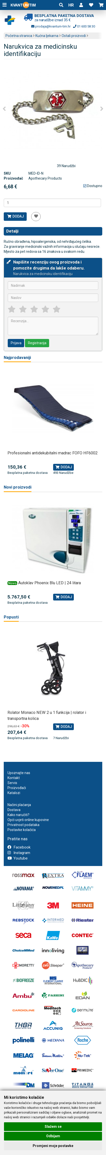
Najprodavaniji (17, 357)
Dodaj (15, 216)
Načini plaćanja (19, 805)
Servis (12, 783)
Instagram (18, 853)
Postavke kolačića (21, 830)
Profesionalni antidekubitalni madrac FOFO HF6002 (52, 453)
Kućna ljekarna (46, 36)
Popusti (11, 617)
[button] (81, 5)
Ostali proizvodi (74, 36)
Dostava (13, 810)
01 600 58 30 (84, 26)
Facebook (18, 847)
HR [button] (71, 4)
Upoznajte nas (18, 773)
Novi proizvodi (17, 487)
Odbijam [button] (53, 1136)
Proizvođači (16, 788)
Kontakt (13, 778)
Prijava (16, 343)
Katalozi (13, 793)
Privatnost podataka (23, 825)
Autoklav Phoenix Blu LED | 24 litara (49, 582)
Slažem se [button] (53, 1127)
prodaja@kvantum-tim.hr (51, 26)
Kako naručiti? (18, 815)
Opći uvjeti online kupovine (28, 820)
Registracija (37, 343)
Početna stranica (18, 36)
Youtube (17, 858)
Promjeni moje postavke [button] (53, 1146)
